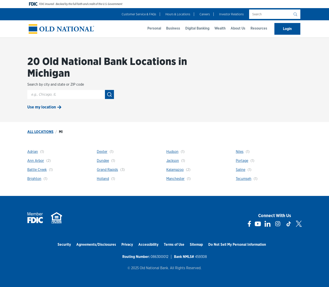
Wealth (220, 28)
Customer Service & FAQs (139, 14)
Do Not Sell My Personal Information (237, 244)
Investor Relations (231, 14)
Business (173, 28)
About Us (238, 28)
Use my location (41, 107)
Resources (258, 28)
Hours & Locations (177, 14)
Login (287, 29)
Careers (204, 14)
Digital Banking (197, 28)
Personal (154, 28)
